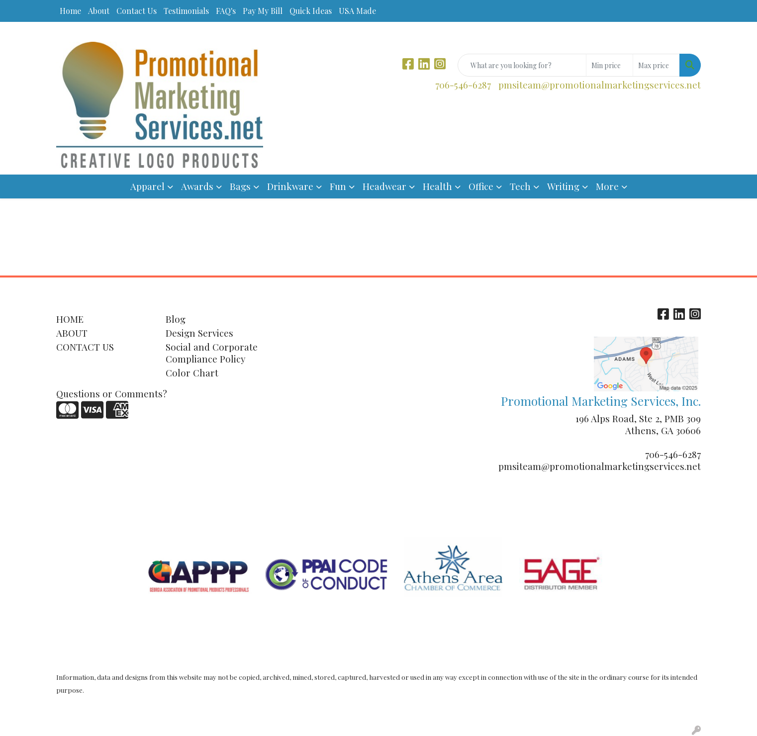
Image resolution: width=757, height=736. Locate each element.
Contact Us (136, 10)
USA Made (357, 10)
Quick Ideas (310, 10)
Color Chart (192, 373)
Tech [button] (520, 186)
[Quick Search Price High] (656, 65)
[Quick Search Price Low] (609, 65)
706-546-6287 (463, 85)
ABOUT (72, 333)
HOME (70, 319)
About (98, 10)
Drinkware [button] (290, 186)
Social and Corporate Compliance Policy (212, 353)
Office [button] (481, 186)
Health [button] (437, 186)
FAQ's (226, 10)
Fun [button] (338, 186)
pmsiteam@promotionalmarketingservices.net (599, 85)
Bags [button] (240, 186)
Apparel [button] (147, 186)
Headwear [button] (384, 186)
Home (70, 10)
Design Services (199, 333)
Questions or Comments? (111, 393)
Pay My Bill (263, 10)
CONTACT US (85, 347)
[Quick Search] (522, 65)
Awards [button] (197, 186)
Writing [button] (563, 186)
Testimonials (186, 10)
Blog (176, 319)
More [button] (607, 186)
